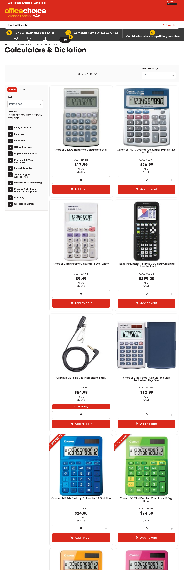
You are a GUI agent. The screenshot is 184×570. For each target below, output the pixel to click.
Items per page (150, 69)
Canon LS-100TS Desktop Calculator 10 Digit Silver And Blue (114, 131)
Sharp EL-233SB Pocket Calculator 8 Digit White (157, 130)
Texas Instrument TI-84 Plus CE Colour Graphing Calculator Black (70, 225)
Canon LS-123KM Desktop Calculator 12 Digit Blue (70, 324)
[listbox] (159, 75)
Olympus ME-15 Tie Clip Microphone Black (113, 223)
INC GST (170, 4)
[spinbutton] (70, 158)
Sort (9, 97)
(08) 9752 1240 (109, 516)
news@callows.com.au (112, 519)
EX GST (166, 4)
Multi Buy (115, 251)
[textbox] (72, 13)
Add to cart (72, 168)
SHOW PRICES (171, 1)
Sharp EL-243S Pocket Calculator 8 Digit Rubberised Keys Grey (157, 225)
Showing (87, 74)
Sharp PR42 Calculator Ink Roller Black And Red (113, 417)
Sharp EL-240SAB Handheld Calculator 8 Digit (70, 130)
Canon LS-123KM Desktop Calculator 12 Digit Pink (70, 417)
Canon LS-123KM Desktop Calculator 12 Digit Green (114, 324)
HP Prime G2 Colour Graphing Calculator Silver (157, 417)
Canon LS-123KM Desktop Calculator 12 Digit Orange (157, 324)
